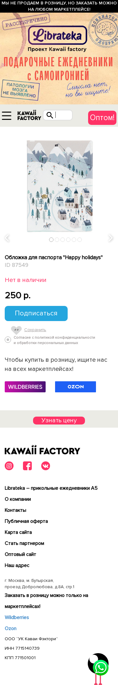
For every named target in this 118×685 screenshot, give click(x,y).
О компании (18, 499)
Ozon (10, 628)
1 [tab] (51, 239)
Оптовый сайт (20, 554)
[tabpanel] (59, 186)
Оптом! (102, 117)
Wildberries (17, 617)
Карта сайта (18, 532)
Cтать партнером (24, 543)
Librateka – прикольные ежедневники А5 (51, 488)
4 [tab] (68, 239)
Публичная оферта (26, 521)
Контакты (15, 510)
